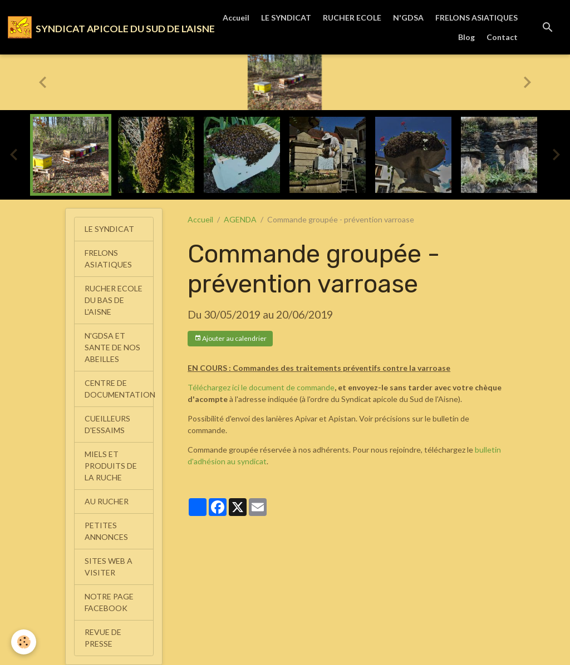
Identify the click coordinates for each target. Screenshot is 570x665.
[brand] (99, 27)
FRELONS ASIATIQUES (476, 17)
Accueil (236, 17)
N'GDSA (408, 17)
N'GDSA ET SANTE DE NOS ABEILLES (112, 347)
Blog (466, 37)
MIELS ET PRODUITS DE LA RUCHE (111, 465)
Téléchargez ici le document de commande (261, 387)
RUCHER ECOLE (352, 17)
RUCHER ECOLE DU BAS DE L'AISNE (113, 300)
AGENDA (240, 219)
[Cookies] (23, 641)
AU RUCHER (107, 501)
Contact (502, 37)
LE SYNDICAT (286, 17)
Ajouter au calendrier (230, 338)
